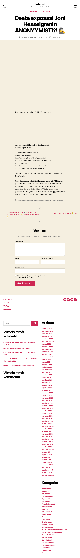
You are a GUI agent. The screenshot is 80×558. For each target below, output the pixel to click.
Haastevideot (47, 508)
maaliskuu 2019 (47, 423)
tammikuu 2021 (47, 379)
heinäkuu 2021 (47, 366)
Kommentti (19, 243)
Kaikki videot (46, 12)
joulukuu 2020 (47, 382)
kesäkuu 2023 (47, 330)
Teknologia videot (48, 547)
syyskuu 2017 (47, 456)
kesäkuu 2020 (47, 397)
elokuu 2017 (46, 459)
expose (30, 201)
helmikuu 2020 (47, 407)
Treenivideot (46, 552)
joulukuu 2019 (47, 412)
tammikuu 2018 (47, 446)
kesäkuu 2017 (47, 464)
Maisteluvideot (47, 526)
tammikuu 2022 (47, 358)
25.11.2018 (43, 38)
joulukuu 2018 (47, 425)
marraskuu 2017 (48, 451)
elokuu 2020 (46, 392)
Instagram (8, 311)
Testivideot (46, 549)
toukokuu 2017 (47, 466)
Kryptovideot (47, 524)
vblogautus (60, 201)
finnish (35, 201)
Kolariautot (46, 521)
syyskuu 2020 (47, 389)
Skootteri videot (48, 544)
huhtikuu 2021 (47, 374)
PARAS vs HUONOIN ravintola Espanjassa (18, 367)
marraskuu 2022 (48, 343)
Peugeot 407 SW (48, 537)
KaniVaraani (40, 4)
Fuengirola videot (48, 506)
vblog (55, 201)
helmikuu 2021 (47, 376)
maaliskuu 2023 (48, 338)
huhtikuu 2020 (47, 402)
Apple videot (46, 490)
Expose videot (34, 12)
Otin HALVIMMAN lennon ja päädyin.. (16, 350)
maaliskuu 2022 (47, 353)
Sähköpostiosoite (47, 260)
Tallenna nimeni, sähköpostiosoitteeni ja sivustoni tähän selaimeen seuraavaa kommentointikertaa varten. (38, 278)
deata (19, 201)
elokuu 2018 (46, 433)
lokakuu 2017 (46, 454)
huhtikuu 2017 (47, 469)
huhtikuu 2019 (47, 420)
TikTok (6, 307)
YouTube (7, 304)
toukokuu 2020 (47, 400)
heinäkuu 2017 (47, 461)
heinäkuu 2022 (47, 348)
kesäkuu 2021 (47, 369)
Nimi (17, 260)
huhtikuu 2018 (47, 438)
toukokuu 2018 (47, 436)
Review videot (47, 539)
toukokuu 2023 (47, 333)
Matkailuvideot (47, 529)
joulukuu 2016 (47, 474)
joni (47, 201)
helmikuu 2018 (47, 443)
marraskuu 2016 (48, 477)
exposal (24, 201)
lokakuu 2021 (46, 361)
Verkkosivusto (19, 269)
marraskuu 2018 (48, 428)
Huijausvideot (47, 513)
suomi (50, 201)
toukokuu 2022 (47, 351)
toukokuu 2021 (47, 371)
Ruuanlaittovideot (48, 542)
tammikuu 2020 (48, 410)
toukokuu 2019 (47, 418)
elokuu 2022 (46, 346)
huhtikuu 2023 (47, 335)
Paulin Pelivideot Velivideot (52, 534)
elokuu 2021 (46, 364)
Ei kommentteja (57, 38)
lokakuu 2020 (47, 387)
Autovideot (46, 493)
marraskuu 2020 (48, 384)
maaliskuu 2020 (48, 405)
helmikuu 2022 (47, 356)
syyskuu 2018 (47, 430)
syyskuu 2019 (47, 415)
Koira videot (46, 519)
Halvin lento (46, 511)
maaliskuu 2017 (47, 472)
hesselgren (41, 201)
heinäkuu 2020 (47, 394)
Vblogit (44, 555)
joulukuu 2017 (47, 448)
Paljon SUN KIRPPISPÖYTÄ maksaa (54, 531)
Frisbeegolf (46, 503)
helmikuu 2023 (47, 340)
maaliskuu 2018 (47, 441)
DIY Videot (46, 495)
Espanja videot (47, 498)
